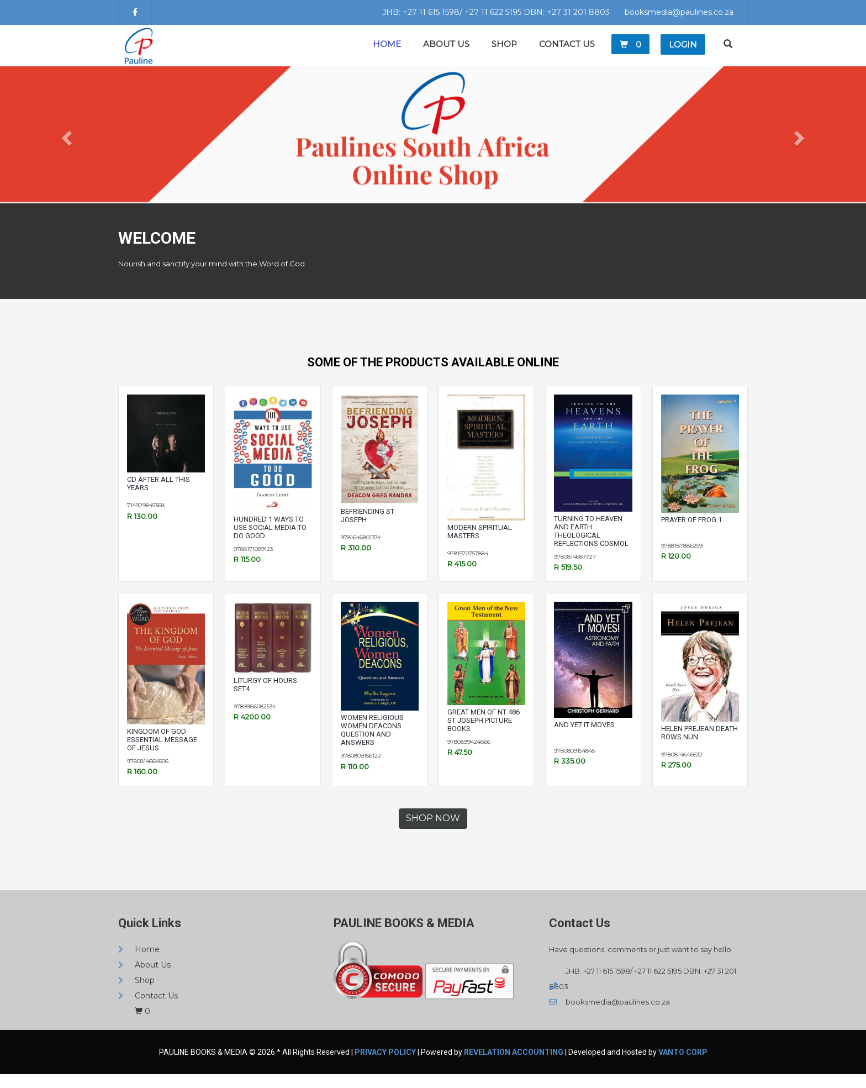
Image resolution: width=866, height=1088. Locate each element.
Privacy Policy (385, 1065)
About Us (446, 51)
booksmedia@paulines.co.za (679, 12)
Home (387, 51)
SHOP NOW (433, 832)
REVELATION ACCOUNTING (513, 1065)
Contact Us (567, 51)
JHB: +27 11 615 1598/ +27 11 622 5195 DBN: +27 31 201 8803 (496, 12)
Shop (504, 51)
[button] (65, 148)
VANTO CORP (682, 1065)
